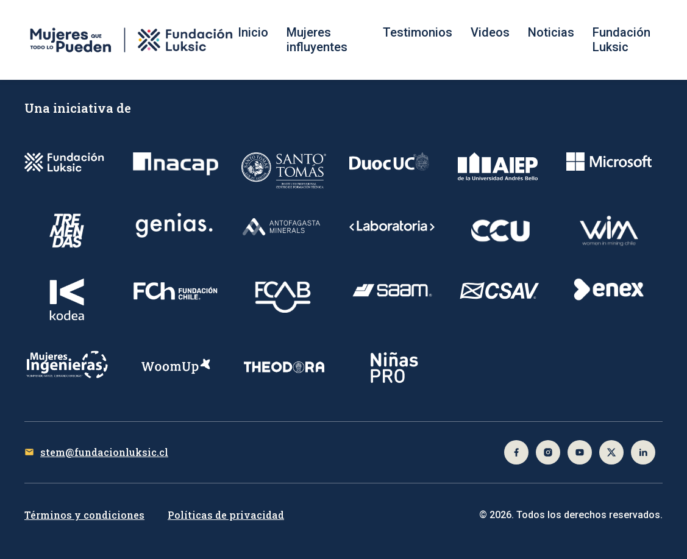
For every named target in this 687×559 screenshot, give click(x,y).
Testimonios (417, 32)
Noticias (551, 32)
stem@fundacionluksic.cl (104, 452)
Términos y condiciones (84, 514)
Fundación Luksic (621, 39)
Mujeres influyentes (317, 39)
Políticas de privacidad (226, 514)
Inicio (253, 32)
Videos (490, 32)
